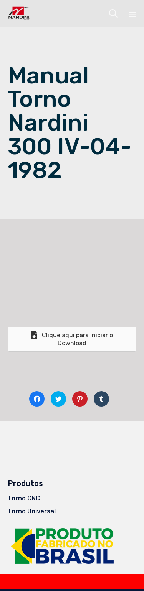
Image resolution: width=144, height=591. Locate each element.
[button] (72, 339)
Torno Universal (32, 511)
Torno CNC (24, 498)
